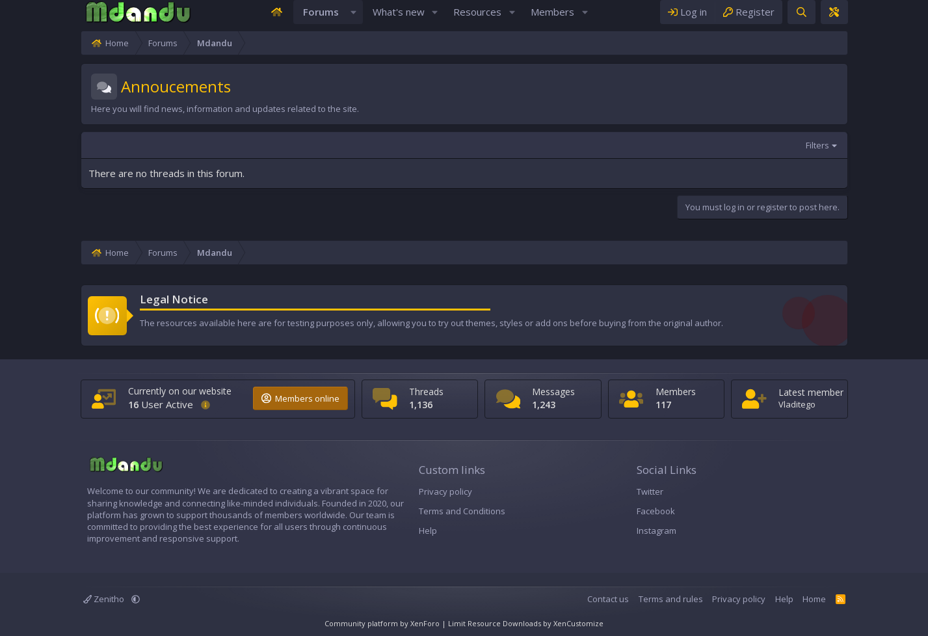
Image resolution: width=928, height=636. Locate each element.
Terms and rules (744, 599)
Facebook (680, 511)
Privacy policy (420, 491)
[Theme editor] (907, 19)
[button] (354, 19)
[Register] (822, 19)
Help (403, 530)
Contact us (682, 599)
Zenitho (30, 599)
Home (888, 599)
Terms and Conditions (437, 511)
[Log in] (761, 19)
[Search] (875, 19)
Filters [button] (891, 158)
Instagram (680, 530)
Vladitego (851, 404)
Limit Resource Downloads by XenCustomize (525, 623)
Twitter (674, 491)
